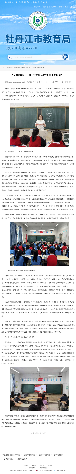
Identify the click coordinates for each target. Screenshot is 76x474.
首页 (4, 67)
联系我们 (34, 465)
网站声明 (42, 465)
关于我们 (26, 465)
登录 (66, 7)
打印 (56, 82)
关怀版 (53, 7)
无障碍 (45, 7)
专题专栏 (10, 67)
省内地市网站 (58, 455)
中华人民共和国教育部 (22, 2)
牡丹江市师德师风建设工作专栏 (25, 67)
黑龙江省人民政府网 (40, 2)
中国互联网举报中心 (60, 470)
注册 (73, 7)
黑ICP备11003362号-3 (28, 470)
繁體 (60, 7)
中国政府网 (7, 2)
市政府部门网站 (8, 459)
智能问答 (37, 7)
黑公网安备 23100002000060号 (44, 470)
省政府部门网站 (44, 455)
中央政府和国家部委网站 (11, 455)
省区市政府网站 (29, 455)
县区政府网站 (22, 459)
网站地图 (50, 465)
